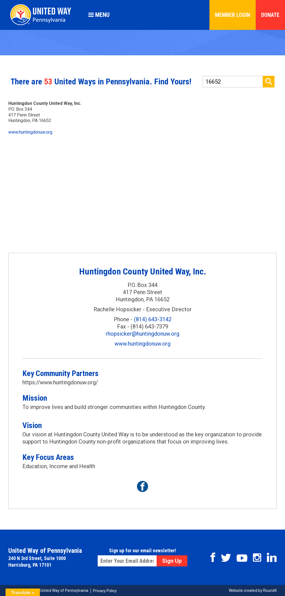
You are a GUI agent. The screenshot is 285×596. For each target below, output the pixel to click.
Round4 (270, 590)
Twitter (226, 558)
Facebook (212, 557)
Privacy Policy (105, 591)
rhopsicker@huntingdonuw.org (142, 333)
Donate (270, 15)
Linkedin (272, 557)
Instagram (257, 557)
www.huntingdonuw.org (30, 132)
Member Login (232, 15)
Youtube (242, 558)
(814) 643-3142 (153, 319)
